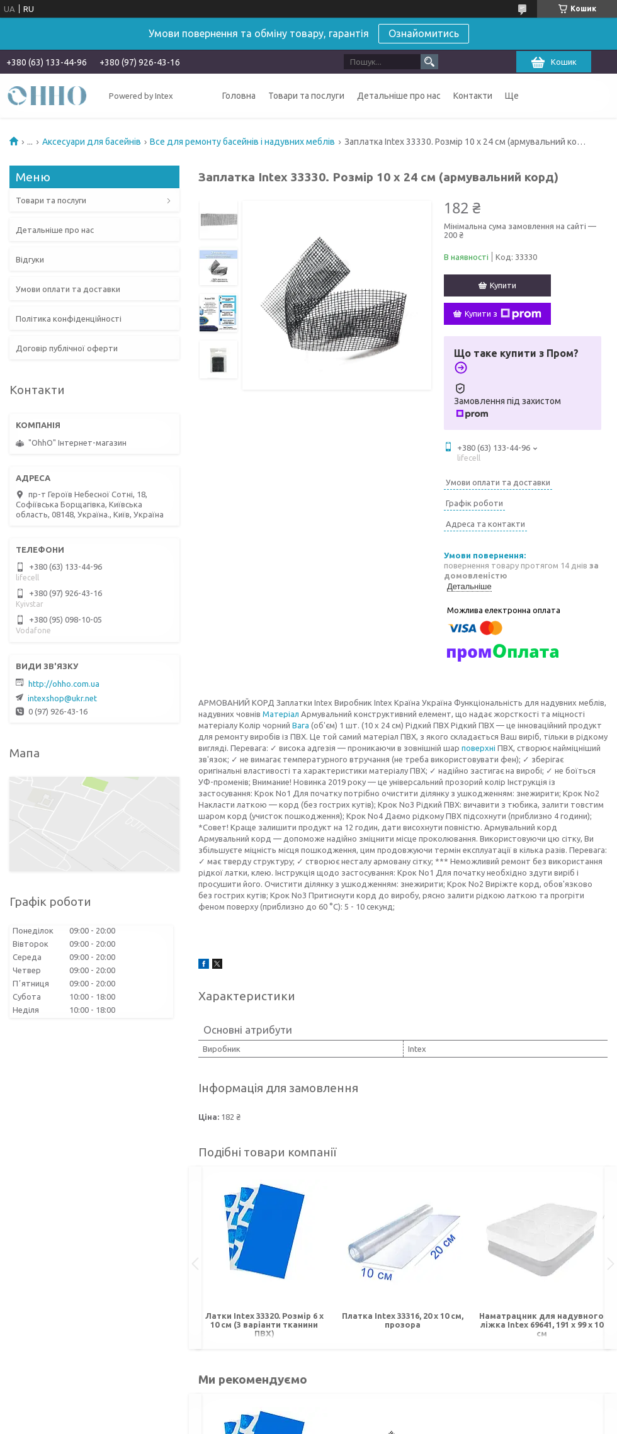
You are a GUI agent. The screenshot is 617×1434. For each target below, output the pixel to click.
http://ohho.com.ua (63, 683)
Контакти (472, 96)
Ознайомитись (423, 33)
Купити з (503, 314)
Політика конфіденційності (69, 318)
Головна (239, 96)
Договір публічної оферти (67, 348)
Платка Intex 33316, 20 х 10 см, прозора (402, 1320)
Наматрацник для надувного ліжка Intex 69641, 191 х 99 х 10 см (541, 1324)
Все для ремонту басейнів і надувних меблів (242, 142)
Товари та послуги (306, 96)
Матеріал (281, 713)
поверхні (478, 747)
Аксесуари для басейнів (91, 142)
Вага (300, 725)
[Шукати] (429, 61)
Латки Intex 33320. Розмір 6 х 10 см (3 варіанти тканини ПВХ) (264, 1324)
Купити (503, 285)
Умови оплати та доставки (68, 289)
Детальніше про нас (399, 96)
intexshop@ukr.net (62, 698)
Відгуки (30, 259)
